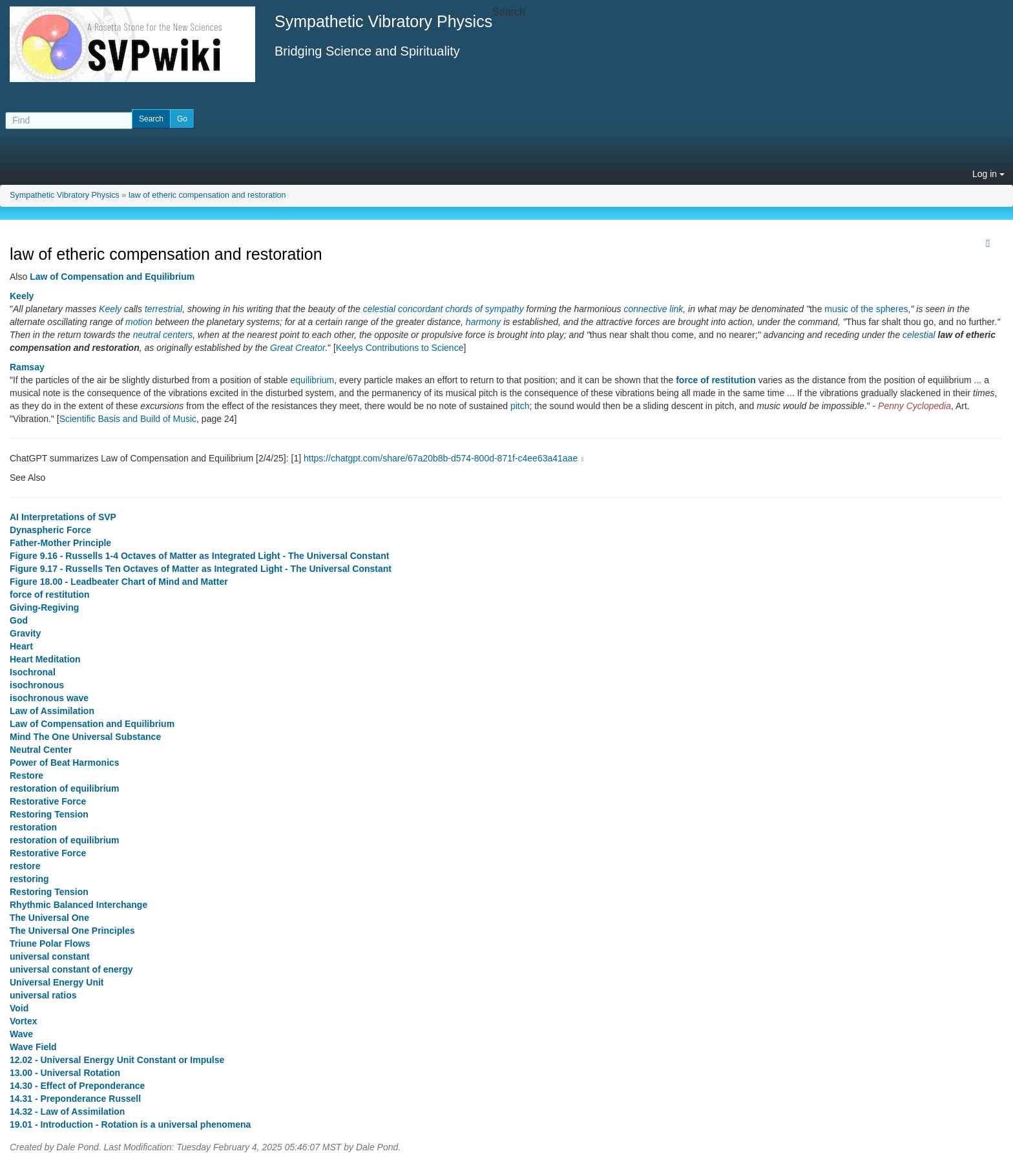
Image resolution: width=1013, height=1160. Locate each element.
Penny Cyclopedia (914, 406)
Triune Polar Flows (50, 943)
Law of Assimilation (52, 711)
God (19, 620)
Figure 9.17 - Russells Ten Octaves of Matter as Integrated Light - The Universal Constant (201, 569)
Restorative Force (48, 801)
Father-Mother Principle (60, 543)
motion (138, 322)
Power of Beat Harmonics (65, 762)
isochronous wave (49, 698)
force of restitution (716, 380)
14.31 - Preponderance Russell (75, 1098)
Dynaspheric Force (50, 530)
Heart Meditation (45, 659)
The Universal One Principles (72, 930)
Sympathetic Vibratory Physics (65, 195)
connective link (654, 309)
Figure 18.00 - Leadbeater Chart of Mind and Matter (119, 581)
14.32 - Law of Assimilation (67, 1111)
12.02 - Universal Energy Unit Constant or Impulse (117, 1060)
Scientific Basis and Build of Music (127, 419)
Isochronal (33, 672)
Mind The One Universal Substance (85, 737)
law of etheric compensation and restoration (207, 195)
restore (25, 866)
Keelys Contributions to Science (400, 348)
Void (19, 1008)
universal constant (50, 956)
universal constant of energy (71, 969)
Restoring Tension (49, 814)
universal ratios (43, 995)
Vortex (23, 1021)
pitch (520, 406)
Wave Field (33, 1047)
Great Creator (297, 348)
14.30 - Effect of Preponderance (77, 1086)
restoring (29, 879)
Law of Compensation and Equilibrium (112, 276)
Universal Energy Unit (57, 982)
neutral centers (163, 335)
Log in (988, 174)
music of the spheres (866, 309)
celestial (379, 309)
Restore (26, 775)
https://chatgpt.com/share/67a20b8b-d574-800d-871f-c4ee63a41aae (445, 458)
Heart (21, 646)
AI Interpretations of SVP (63, 517)
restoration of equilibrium (65, 788)
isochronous (37, 685)
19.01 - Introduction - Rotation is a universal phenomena (130, 1124)
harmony (483, 322)
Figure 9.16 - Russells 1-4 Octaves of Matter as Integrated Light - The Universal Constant (199, 556)
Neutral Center (41, 749)
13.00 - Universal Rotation (65, 1073)
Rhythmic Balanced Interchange (78, 905)
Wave (21, 1034)
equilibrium (313, 380)
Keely (22, 296)
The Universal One (49, 917)
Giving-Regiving (44, 607)
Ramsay (27, 367)
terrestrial (163, 309)
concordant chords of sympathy (461, 309)
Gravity (25, 633)
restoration (33, 827)
